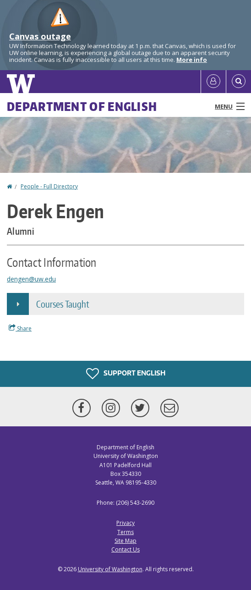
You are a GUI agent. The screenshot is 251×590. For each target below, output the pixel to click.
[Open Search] (238, 81)
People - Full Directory (49, 186)
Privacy (125, 523)
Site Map (125, 541)
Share (20, 328)
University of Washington (110, 569)
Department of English (82, 106)
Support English (125, 373)
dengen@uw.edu (31, 279)
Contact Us (125, 549)
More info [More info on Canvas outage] (191, 59)
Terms (125, 532)
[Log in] (213, 81)
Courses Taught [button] (62, 304)
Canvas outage (40, 36)
